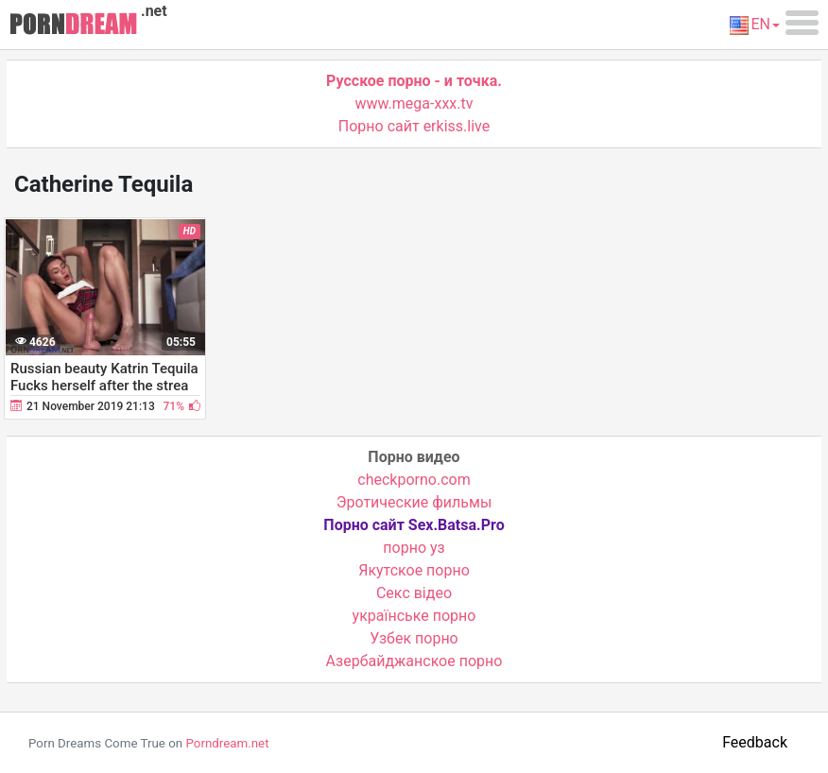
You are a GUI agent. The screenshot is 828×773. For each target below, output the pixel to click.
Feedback (754, 742)
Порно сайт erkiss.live (414, 126)
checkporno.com (413, 480)
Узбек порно (414, 638)
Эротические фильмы (414, 502)
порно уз (413, 548)
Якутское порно (414, 570)
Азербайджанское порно (414, 661)
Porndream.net (226, 743)
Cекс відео (414, 593)
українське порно (414, 616)
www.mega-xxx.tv (414, 103)
